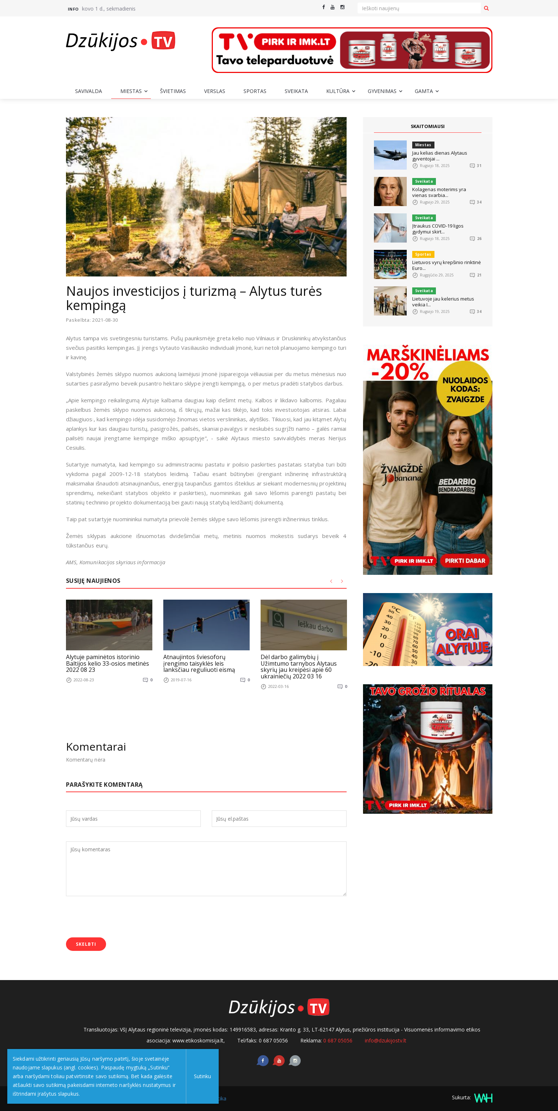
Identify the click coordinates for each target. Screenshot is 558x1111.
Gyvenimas (382, 91)
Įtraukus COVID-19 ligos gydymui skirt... (438, 228)
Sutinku (201, 1076)
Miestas (131, 91)
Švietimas (173, 91)
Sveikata (296, 91)
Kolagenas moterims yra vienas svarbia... (439, 192)
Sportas (254, 91)
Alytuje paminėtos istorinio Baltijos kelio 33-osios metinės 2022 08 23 (107, 663)
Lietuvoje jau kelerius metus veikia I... (443, 301)
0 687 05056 (337, 1040)
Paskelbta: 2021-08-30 (92, 320)
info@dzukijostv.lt (385, 1040)
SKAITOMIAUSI (427, 126)
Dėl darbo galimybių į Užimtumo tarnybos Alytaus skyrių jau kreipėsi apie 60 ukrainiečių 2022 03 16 (299, 666)
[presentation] (121, 917)
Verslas (214, 91)
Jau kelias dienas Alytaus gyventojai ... (439, 156)
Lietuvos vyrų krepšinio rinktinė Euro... (446, 265)
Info (73, 9)
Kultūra (338, 91)
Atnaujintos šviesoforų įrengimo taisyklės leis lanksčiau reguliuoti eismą (199, 663)
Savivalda (88, 91)
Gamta (424, 91)
